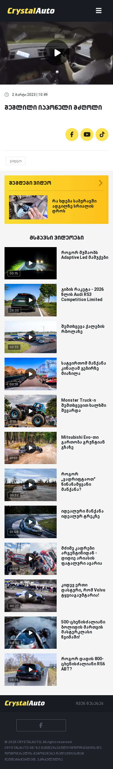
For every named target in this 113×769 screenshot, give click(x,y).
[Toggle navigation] (98, 11)
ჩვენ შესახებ (89, 703)
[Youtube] (86, 134)
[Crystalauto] (32, 11)
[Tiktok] (102, 134)
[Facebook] (71, 134)
